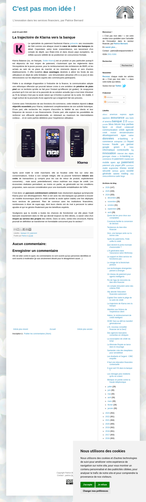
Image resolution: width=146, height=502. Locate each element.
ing (132, 150)
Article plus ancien (84, 329)
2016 (107, 438)
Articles (108, 97)
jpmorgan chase (109, 156)
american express (118, 114)
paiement (33, 233)
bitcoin (117, 124)
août (110, 212)
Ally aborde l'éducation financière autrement (116, 293)
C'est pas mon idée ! (44, 8)
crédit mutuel (109, 133)
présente (74, 43)
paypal (118, 165)
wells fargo (120, 176)
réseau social (127, 168)
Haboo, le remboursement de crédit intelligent (119, 316)
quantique (130, 165)
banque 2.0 (25, 233)
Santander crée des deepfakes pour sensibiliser (119, 351)
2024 (107, 195)
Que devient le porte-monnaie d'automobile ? (119, 246)
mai (109, 394)
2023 (107, 413)
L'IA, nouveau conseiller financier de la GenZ (117, 328)
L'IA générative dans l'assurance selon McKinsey (119, 252)
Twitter (118, 86)
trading (124, 173)
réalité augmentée (110, 168)
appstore (106, 118)
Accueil (53, 329)
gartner (130, 144)
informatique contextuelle (116, 150)
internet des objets (125, 153)
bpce (105, 127)
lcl (118, 156)
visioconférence (109, 176)
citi (112, 127)
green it (119, 147)
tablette (116, 174)
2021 (107, 420)
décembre (112, 198)
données (108, 138)
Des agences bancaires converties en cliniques (117, 334)
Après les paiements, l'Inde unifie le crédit (118, 240)
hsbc (132, 147)
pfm (123, 165)
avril (110, 397)
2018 (107, 431)
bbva (111, 124)
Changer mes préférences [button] (95, 491)
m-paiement (118, 159)
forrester (106, 144)
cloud (118, 127)
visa (132, 174)
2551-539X (111, 54)
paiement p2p (108, 165)
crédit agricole (126, 130)
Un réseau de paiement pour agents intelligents (119, 275)
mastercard (129, 159)
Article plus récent (20, 329)
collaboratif (129, 127)
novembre (112, 201)
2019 (107, 427)
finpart (130, 141)
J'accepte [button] (87, 484)
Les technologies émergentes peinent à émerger (119, 269)
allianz (105, 114)
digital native (127, 135)
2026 (107, 187)
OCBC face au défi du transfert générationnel (120, 322)
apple (131, 114)
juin (109, 390)
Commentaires (111, 102)
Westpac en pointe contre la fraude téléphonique (118, 381)
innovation (109, 153)
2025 (107, 191)
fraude (115, 144)
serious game (118, 171)
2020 (107, 424)
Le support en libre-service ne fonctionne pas (119, 258)
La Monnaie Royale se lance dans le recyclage (119, 345)
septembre (112, 209)
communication (110, 130)
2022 (107, 417)
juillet (110, 387)
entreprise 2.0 (120, 142)
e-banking (123, 138)
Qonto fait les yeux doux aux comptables (119, 216)
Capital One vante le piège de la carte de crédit (119, 299)
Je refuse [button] (102, 484)
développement (110, 135)
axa (127, 118)
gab (122, 144)
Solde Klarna (49, 60)
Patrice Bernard (121, 44)
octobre (111, 205)
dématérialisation (126, 133)
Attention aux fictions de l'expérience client (117, 310)
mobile (106, 162)
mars (110, 401)
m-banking (125, 156)
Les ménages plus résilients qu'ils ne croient (118, 375)
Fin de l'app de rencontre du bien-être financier (118, 281)
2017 (107, 435)
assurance (118, 117)
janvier (111, 408)
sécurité (106, 171)
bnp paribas (128, 124)
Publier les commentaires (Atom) (37, 334)
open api (115, 162)
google (106, 147)
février (110, 405)
